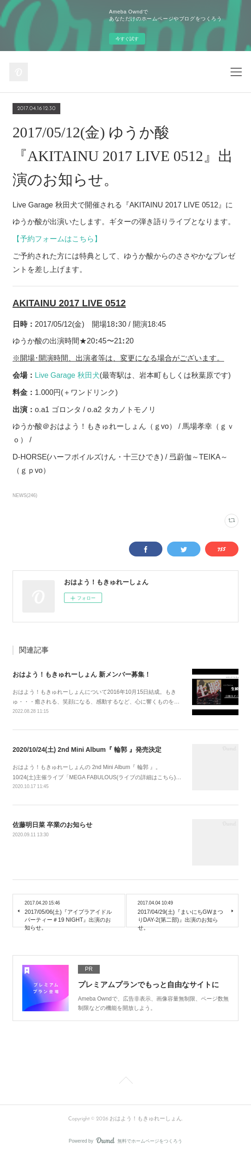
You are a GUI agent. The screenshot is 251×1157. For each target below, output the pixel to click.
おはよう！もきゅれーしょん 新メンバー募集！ (82, 674)
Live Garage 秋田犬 (67, 375)
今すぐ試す (127, 38)
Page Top (125, 1082)
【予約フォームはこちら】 (57, 239)
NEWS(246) (25, 495)
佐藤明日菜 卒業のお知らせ (52, 824)
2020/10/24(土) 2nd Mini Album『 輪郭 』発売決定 (87, 749)
